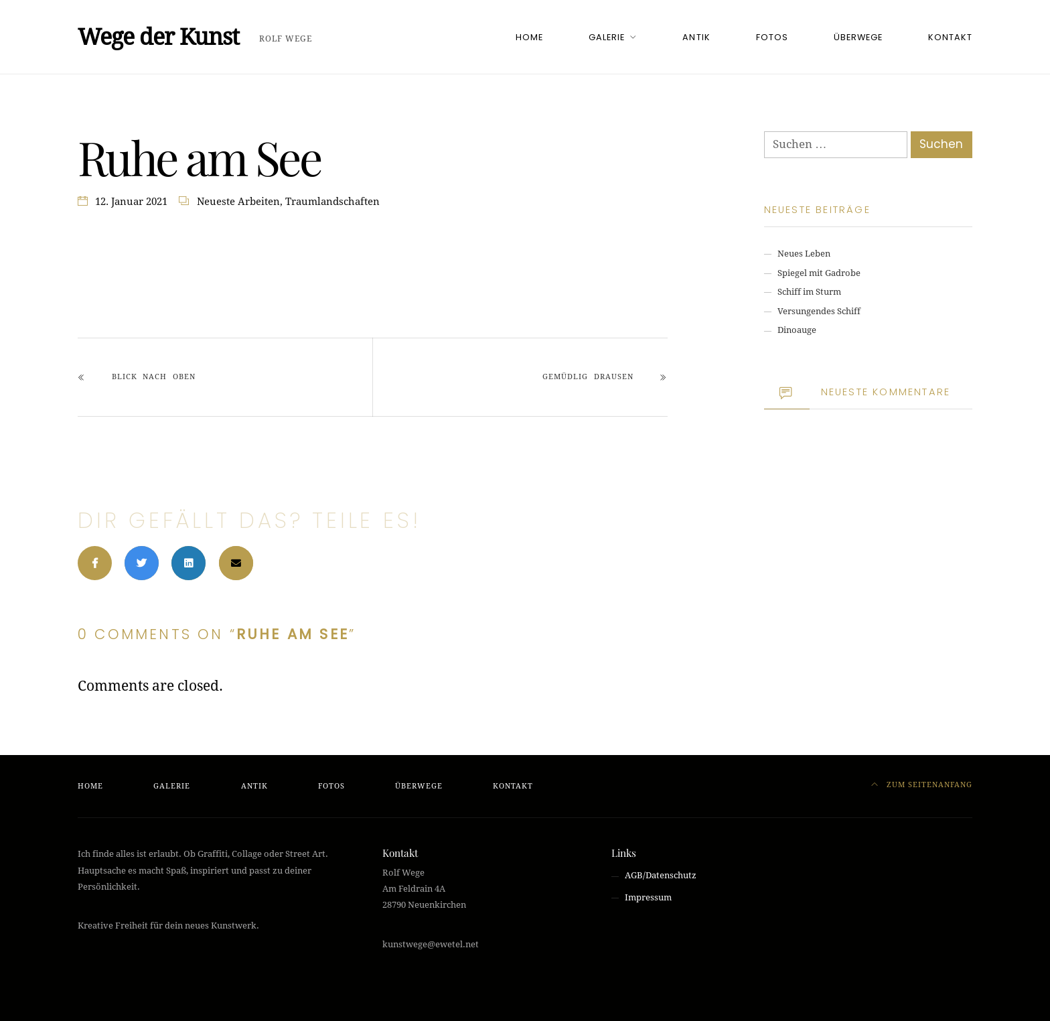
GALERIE (607, 37)
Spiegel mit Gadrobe (818, 273)
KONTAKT (950, 37)
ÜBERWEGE (858, 37)
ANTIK (696, 37)
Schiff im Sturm (809, 292)
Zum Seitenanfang (922, 784)
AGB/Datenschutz (660, 875)
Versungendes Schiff (818, 311)
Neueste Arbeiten (238, 202)
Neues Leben (803, 254)
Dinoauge (796, 330)
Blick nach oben (154, 376)
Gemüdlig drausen (587, 376)
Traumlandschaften (332, 202)
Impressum (648, 897)
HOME (529, 37)
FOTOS (772, 37)
